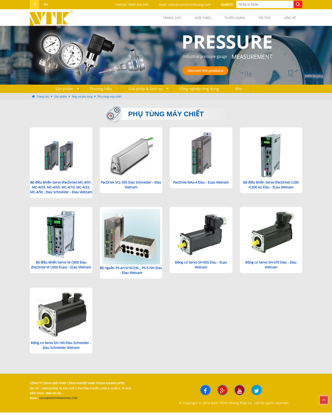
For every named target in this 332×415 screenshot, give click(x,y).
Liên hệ (288, 19)
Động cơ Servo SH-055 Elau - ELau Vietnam (201, 267)
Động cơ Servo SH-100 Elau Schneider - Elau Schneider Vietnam (61, 347)
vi (34, 4)
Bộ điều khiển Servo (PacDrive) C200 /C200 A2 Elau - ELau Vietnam (271, 187)
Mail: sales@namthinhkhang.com (184, 4)
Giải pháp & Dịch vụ (148, 91)
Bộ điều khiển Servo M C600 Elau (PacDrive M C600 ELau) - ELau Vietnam (61, 267)
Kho (238, 91)
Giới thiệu (192, 19)
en (45, 4)
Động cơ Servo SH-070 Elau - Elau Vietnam (270, 267)
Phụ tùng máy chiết (109, 99)
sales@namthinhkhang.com (58, 400)
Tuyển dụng (226, 19)
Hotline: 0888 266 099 (131, 4)
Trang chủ (158, 19)
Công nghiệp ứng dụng (199, 91)
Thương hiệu (101, 91)
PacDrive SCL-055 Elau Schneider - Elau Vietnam (131, 187)
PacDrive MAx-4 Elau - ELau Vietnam (201, 185)
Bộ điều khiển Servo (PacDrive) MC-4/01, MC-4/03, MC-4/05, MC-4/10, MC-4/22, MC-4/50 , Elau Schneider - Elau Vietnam (61, 190)
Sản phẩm (67, 91)
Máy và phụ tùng (82, 99)
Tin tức (259, 19)
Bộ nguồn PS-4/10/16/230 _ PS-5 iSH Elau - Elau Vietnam (131, 272)
